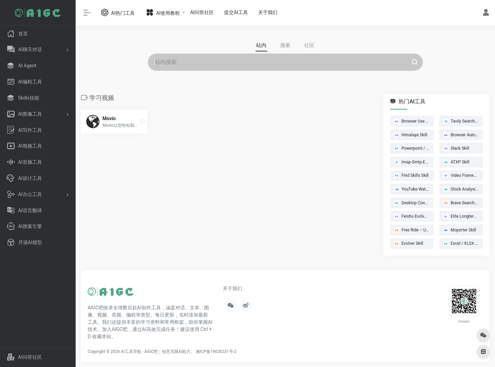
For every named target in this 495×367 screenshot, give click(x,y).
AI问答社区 (202, 12)
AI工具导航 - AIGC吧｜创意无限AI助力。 (158, 351)
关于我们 (267, 12)
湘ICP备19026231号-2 (216, 351)
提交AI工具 (236, 12)
